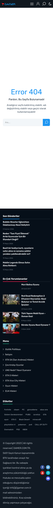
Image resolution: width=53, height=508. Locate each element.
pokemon (22, 425)
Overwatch (9, 429)
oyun (6, 419)
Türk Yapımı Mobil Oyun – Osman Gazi (33, 315)
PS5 (18, 429)
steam (16, 410)
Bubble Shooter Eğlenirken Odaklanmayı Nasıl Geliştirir (16, 223)
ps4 (30, 425)
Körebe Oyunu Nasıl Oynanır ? (35, 325)
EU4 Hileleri (11, 391)
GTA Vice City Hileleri (15, 380)
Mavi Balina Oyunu (30, 284)
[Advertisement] (26, 46)
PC (23, 410)
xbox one (44, 410)
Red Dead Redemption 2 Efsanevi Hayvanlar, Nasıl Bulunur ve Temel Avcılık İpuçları (33, 300)
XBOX (25, 429)
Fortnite (7, 410)
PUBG (28, 415)
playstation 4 (9, 425)
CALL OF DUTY (41, 425)
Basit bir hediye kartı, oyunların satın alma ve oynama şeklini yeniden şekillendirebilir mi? (18, 251)
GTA (44, 415)
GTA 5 (13, 419)
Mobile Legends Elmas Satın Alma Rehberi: (16, 264)
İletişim (8, 354)
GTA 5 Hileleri (11, 375)
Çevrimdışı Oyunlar (14, 365)
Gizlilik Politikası (13, 349)
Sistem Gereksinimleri (13, 415)
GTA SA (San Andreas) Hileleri (19, 360)
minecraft (37, 419)
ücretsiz (36, 415)
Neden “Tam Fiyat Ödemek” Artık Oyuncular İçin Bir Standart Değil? (16, 236)
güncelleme (32, 410)
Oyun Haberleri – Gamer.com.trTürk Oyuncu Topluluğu (8, 4)
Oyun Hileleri (11, 386)
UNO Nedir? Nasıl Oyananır (18, 370)
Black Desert (24, 419)
